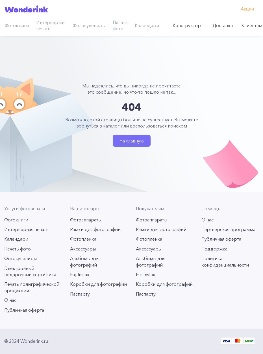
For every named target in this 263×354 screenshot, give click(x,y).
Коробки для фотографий (98, 284)
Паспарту (80, 294)
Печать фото (120, 25)
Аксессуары (83, 249)
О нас (10, 300)
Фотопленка (83, 239)
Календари (147, 25)
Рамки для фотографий (95, 229)
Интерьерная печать (51, 25)
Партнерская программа (228, 229)
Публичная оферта (24, 310)
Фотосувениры (89, 25)
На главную (131, 141)
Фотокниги (17, 25)
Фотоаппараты (85, 220)
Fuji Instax (79, 274)
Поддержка (214, 249)
